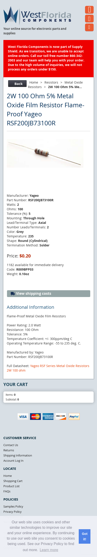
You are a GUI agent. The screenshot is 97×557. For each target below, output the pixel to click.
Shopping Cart (13, 481)
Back (17, 83)
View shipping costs (30, 293)
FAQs (6, 491)
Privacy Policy (12, 512)
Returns (8, 450)
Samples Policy (13, 506)
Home (33, 82)
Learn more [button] (49, 550)
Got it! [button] (85, 536)
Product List (11, 486)
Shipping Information (17, 455)
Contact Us (10, 445)
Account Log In (13, 461)
